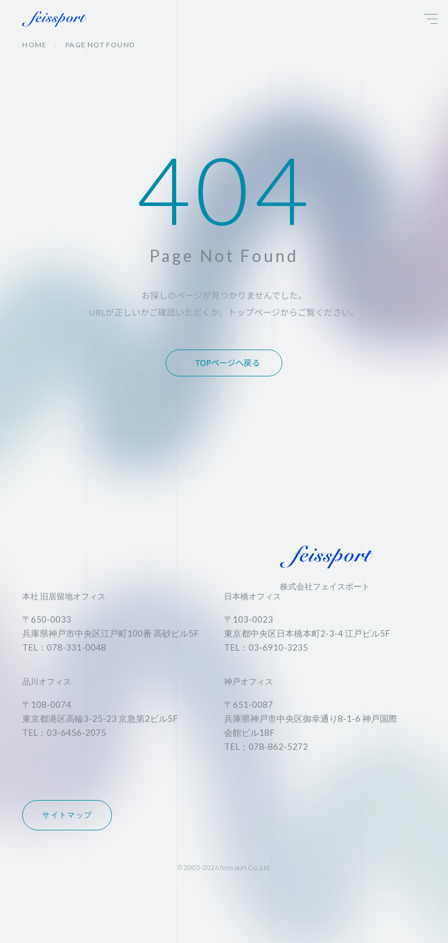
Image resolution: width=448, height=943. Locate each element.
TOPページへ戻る (227, 362)
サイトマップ (67, 814)
